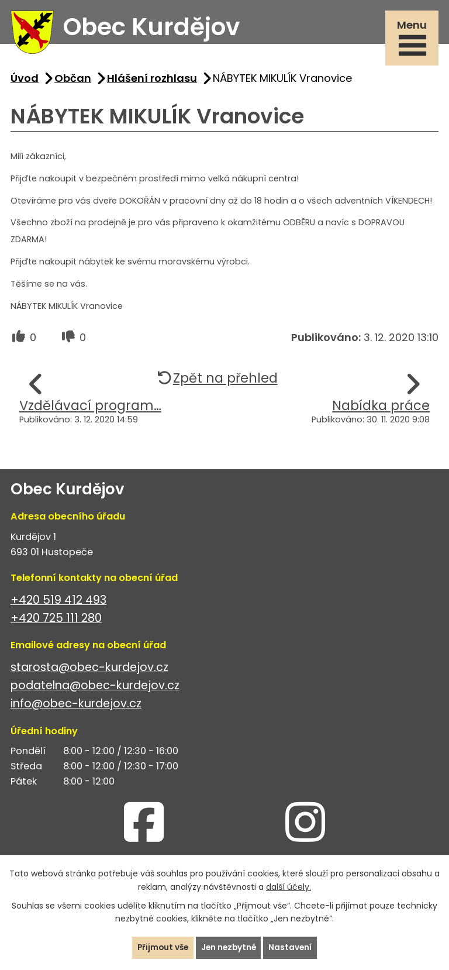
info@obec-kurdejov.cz (76, 707)
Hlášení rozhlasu (152, 81)
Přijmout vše (161, 947)
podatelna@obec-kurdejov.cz (95, 689)
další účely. (288, 886)
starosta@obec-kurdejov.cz (89, 671)
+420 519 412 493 (58, 603)
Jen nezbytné (229, 947)
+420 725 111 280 (56, 622)
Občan (72, 81)
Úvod (25, 81)
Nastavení (293, 947)
